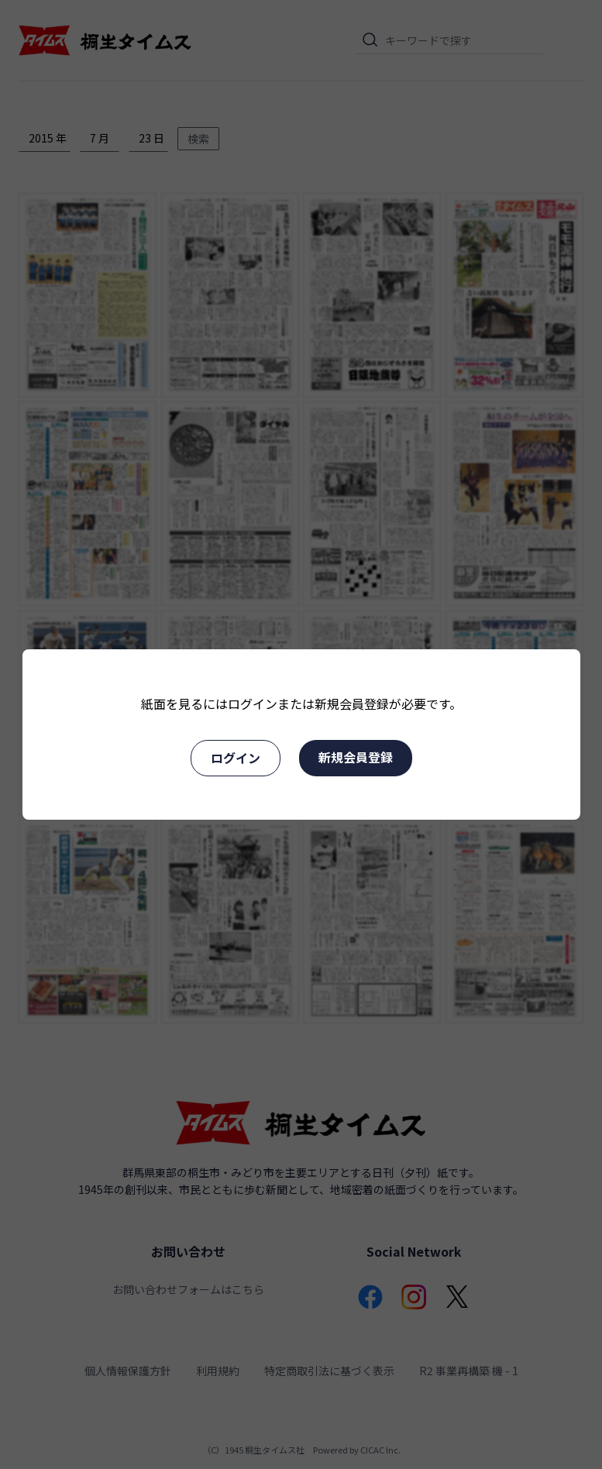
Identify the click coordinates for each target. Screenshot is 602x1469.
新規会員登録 (355, 757)
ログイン (235, 757)
